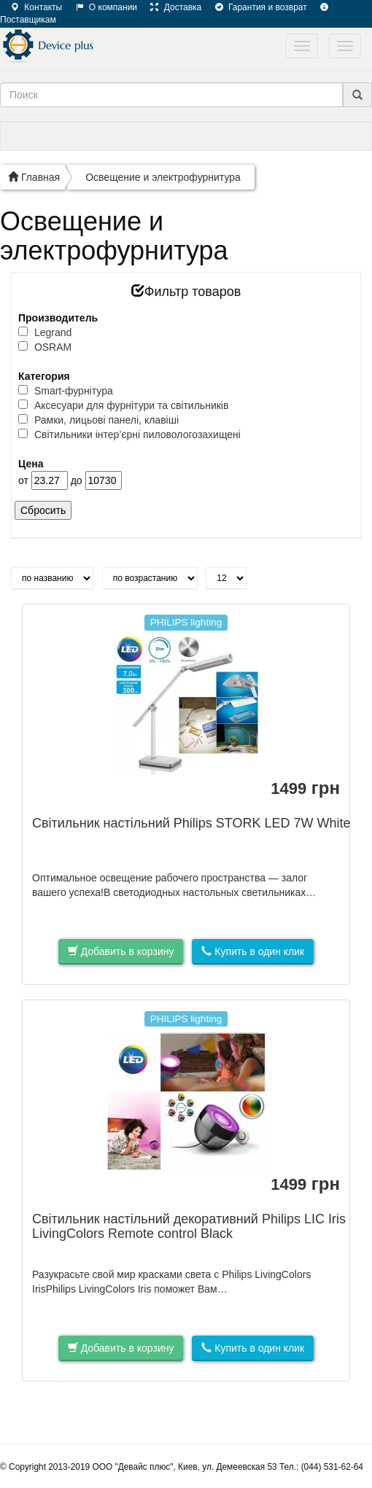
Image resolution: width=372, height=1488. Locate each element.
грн (305, 788)
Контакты (31, 7)
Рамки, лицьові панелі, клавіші (106, 420)
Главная (34, 177)
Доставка (170, 7)
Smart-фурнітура (73, 391)
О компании (101, 7)
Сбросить (43, 510)
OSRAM (52, 347)
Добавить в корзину (121, 951)
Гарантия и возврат (255, 7)
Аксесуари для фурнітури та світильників (131, 405)
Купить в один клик (252, 951)
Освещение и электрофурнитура (163, 177)
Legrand (52, 332)
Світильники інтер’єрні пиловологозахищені (137, 434)
